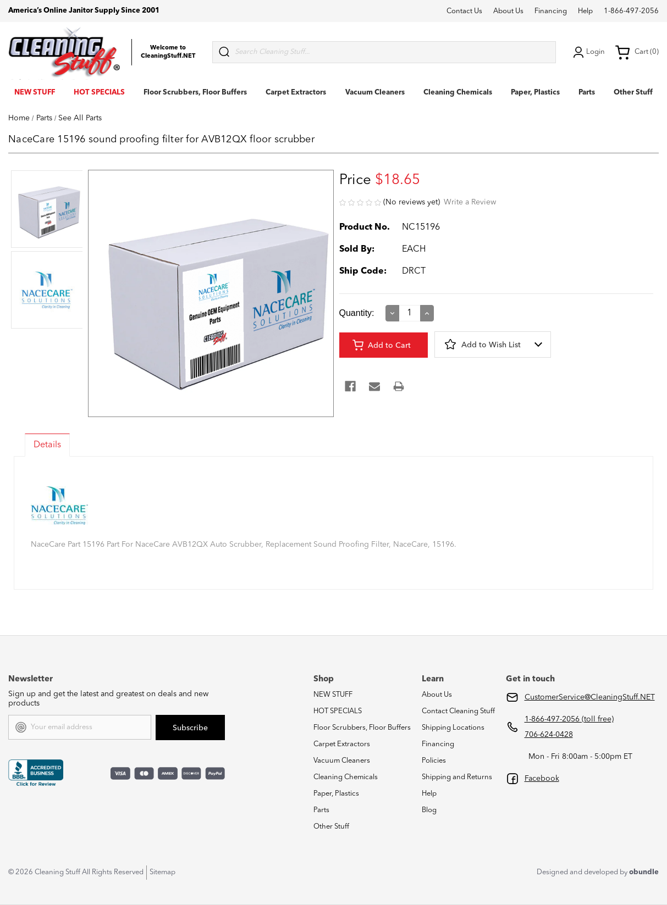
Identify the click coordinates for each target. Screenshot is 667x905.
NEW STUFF (34, 92)
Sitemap (162, 872)
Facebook (542, 778)
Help (585, 11)
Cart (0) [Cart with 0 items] (637, 52)
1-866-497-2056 (631, 11)
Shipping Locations (453, 727)
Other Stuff (633, 92)
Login (588, 52)
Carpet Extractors (296, 92)
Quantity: (356, 313)
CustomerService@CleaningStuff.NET (590, 697)
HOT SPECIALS (99, 92)
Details (47, 445)
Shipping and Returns (457, 777)
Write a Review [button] (470, 202)
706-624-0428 (549, 735)
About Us (508, 11)
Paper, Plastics (535, 92)
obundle (644, 872)
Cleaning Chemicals (457, 92)
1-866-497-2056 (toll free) (569, 719)
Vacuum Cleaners (375, 92)
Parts (586, 92)
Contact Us (464, 11)
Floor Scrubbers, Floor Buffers (195, 92)
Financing (550, 11)
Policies (434, 760)
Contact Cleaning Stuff (458, 711)
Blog (429, 810)
